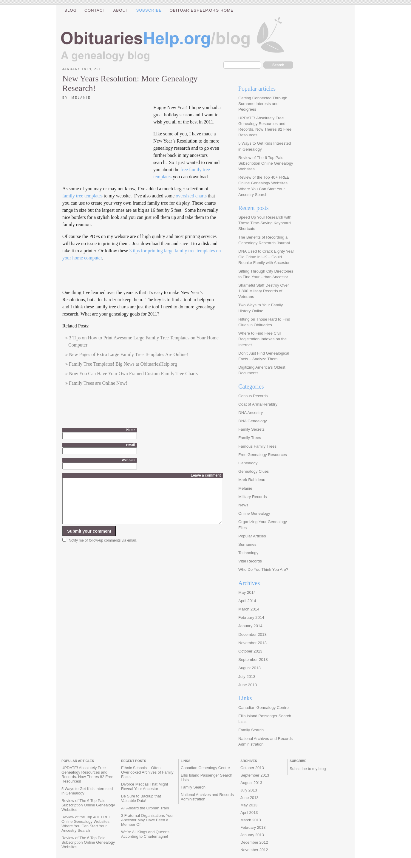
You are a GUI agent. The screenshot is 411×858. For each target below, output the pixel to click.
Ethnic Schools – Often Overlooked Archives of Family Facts (147, 772)
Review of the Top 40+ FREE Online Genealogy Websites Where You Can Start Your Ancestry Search (86, 824)
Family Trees (249, 437)
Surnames (247, 544)
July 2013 (246, 676)
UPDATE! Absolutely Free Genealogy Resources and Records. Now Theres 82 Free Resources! (87, 774)
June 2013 (247, 685)
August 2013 (249, 668)
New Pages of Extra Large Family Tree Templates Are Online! (128, 354)
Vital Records (250, 561)
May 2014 (247, 592)
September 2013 (253, 659)
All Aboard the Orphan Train (145, 808)
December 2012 (254, 842)
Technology (248, 553)
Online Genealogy (254, 513)
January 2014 (250, 626)
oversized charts (191, 195)
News (243, 505)
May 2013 (248, 805)
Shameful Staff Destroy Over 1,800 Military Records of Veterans (263, 291)
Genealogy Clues (253, 471)
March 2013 (250, 820)
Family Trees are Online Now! (98, 383)
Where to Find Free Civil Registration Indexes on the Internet (262, 339)
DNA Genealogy (252, 421)
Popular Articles (252, 536)
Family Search (251, 730)
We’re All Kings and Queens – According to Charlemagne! (146, 834)
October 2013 (250, 651)
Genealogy (247, 463)
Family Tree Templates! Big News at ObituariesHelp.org (123, 364)
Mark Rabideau (251, 479)
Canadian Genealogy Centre (263, 707)
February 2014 (251, 617)
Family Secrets (251, 429)
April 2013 (249, 812)
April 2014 (247, 601)
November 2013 (252, 643)
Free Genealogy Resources (262, 454)
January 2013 (252, 835)
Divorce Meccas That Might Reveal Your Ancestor (144, 786)
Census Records (253, 396)
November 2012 (254, 850)
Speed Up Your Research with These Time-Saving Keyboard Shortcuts (264, 223)
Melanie (245, 488)
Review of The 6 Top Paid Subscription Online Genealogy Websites (265, 163)
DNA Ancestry (250, 412)
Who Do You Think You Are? (263, 569)
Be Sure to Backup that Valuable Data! (141, 798)
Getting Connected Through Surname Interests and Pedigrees (262, 104)
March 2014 (248, 609)
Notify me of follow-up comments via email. (103, 549)
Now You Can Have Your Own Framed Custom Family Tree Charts (133, 373)
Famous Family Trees (257, 446)
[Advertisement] (107, 143)
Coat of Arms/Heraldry (257, 404)
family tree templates (82, 195)
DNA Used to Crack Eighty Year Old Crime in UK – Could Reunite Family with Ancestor (266, 257)
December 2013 (252, 634)
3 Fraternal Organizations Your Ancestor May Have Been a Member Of (147, 820)
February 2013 (253, 827)
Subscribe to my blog (308, 768)
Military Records (252, 496)
